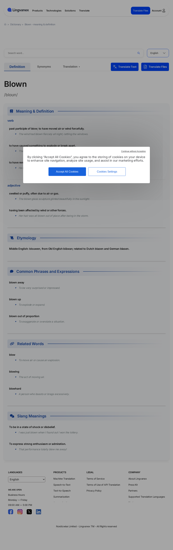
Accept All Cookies (67, 171)
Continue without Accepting (133, 151)
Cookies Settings (107, 171)
